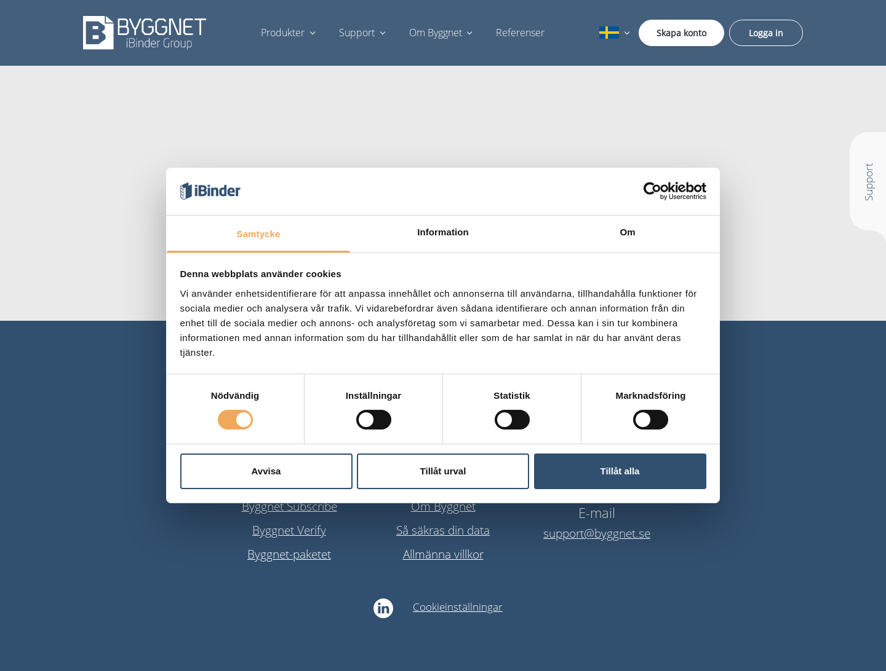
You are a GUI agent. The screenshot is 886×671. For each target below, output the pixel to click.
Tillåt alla (620, 471)
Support (357, 32)
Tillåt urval (443, 471)
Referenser (520, 32)
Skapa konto (681, 33)
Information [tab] (443, 232)
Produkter (283, 32)
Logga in (766, 33)
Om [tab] (627, 232)
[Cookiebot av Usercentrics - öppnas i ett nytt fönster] (652, 191)
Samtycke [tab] (259, 234)
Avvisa (266, 471)
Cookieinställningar (458, 607)
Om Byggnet (435, 32)
